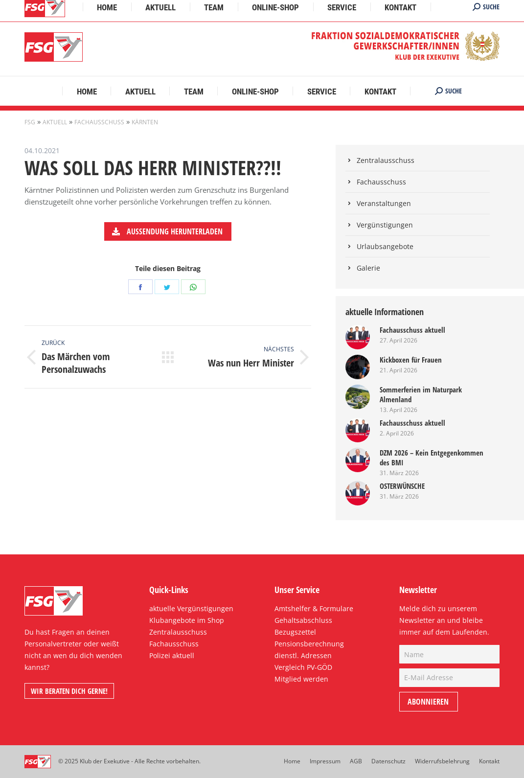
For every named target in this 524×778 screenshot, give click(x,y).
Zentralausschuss (385, 160)
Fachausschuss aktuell (412, 330)
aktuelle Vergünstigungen (191, 608)
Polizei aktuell (171, 655)
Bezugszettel (295, 632)
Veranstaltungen (384, 203)
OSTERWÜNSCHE (402, 486)
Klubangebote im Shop (186, 620)
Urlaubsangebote (385, 246)
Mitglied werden (301, 679)
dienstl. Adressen (303, 655)
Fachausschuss (99, 122)
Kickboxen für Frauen (411, 360)
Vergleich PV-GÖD (303, 667)
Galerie (368, 268)
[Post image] (357, 337)
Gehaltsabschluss (303, 620)
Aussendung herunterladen (167, 231)
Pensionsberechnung (309, 643)
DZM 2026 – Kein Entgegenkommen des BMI (431, 457)
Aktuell (55, 122)
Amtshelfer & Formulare (313, 608)
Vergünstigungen (385, 224)
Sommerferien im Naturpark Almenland (421, 394)
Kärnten (145, 122)
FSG (29, 122)
